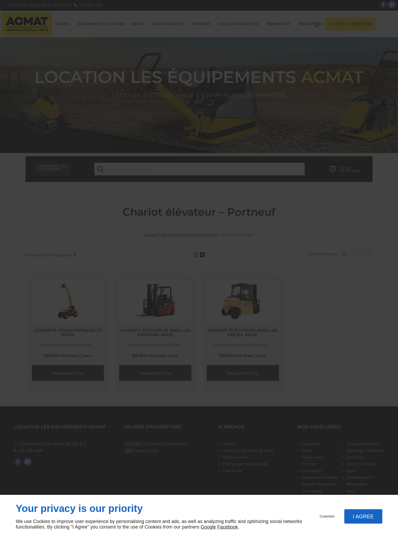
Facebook (227, 527)
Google (208, 527)
